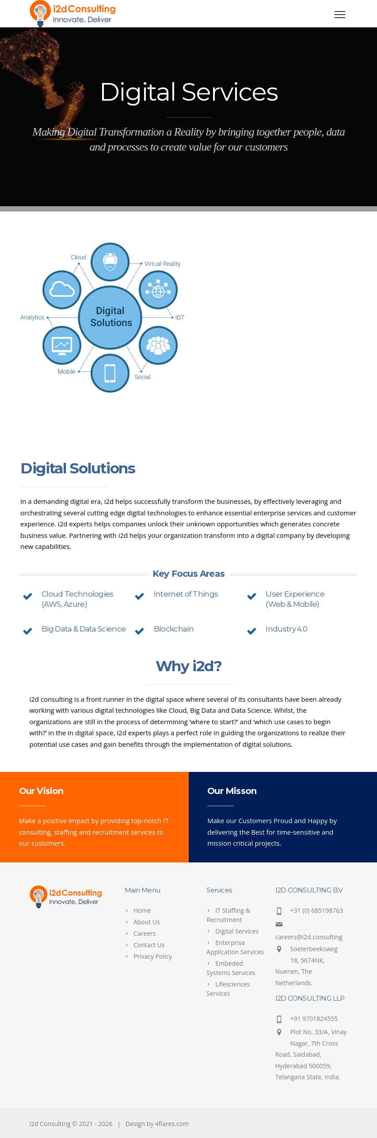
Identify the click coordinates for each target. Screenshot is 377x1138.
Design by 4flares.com (157, 1123)
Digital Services (237, 931)
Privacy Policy (152, 956)
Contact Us (149, 945)
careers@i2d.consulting (309, 937)
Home (142, 910)
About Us (146, 922)
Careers (144, 933)
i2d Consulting (50, 1123)
